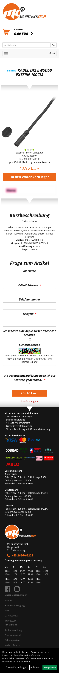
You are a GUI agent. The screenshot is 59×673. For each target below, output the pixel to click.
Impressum (10, 620)
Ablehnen (35, 667)
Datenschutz (11, 615)
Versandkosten (41, 162)
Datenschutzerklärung (23, 376)
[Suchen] (53, 45)
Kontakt (9, 600)
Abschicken (28, 393)
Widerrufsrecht (12, 645)
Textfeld (28, 314)
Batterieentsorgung (15, 605)
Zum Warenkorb (13, 635)
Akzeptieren (49, 667)
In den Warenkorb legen (30, 177)
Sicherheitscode (29, 345)
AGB (7, 610)
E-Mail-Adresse (28, 285)
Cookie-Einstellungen (16, 667)
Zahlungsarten (12, 640)
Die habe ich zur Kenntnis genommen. (29, 378)
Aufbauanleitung (13, 630)
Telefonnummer (29, 299)
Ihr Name (29, 271)
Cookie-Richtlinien (20, 661)
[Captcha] (29, 368)
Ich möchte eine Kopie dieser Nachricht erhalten (29, 333)
